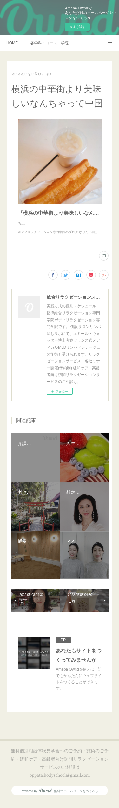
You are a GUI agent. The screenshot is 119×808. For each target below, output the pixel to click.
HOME (12, 43)
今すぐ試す (77, 27)
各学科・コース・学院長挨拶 (49, 43)
